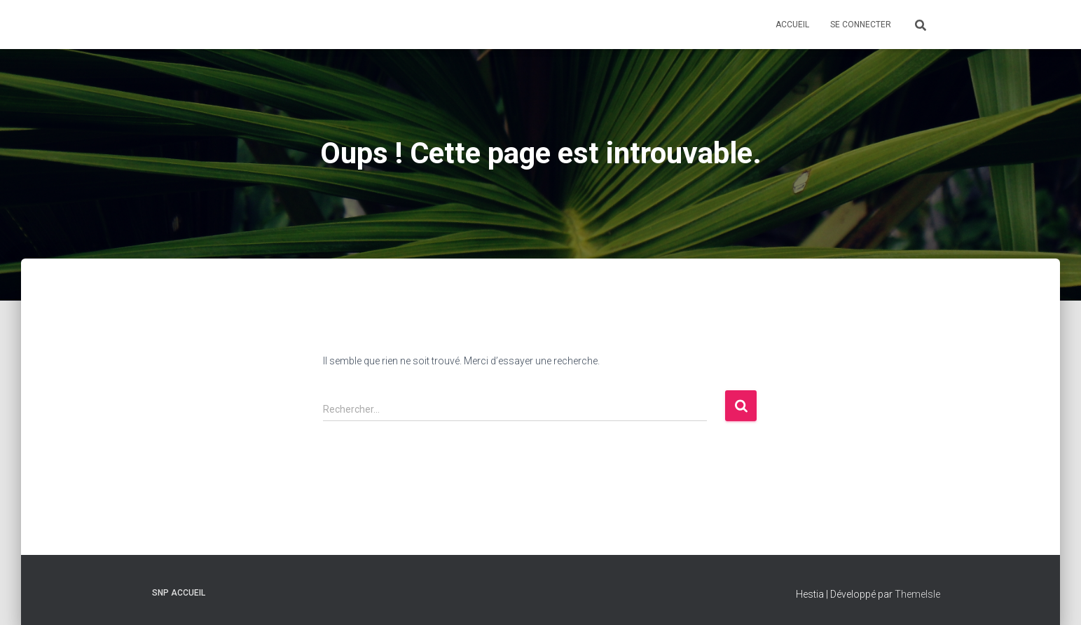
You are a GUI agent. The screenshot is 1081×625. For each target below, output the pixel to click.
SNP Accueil (178, 593)
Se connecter (860, 24)
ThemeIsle (917, 594)
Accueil (792, 24)
